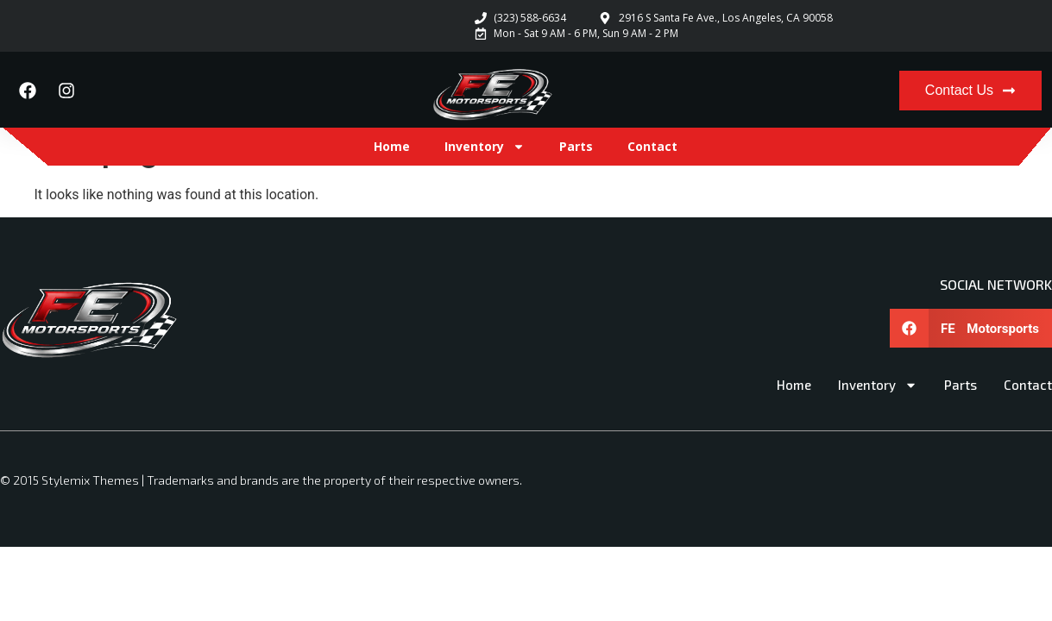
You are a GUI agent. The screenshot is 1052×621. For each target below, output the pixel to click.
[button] (971, 328)
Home (392, 146)
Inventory (484, 146)
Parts (576, 146)
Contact (652, 146)
